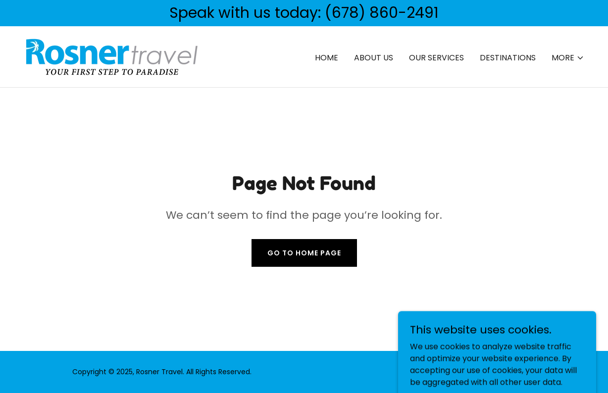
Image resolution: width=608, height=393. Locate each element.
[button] (568, 58)
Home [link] (326, 57)
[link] (112, 56)
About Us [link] (373, 57)
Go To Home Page (304, 253)
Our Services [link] (436, 57)
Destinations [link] (508, 57)
